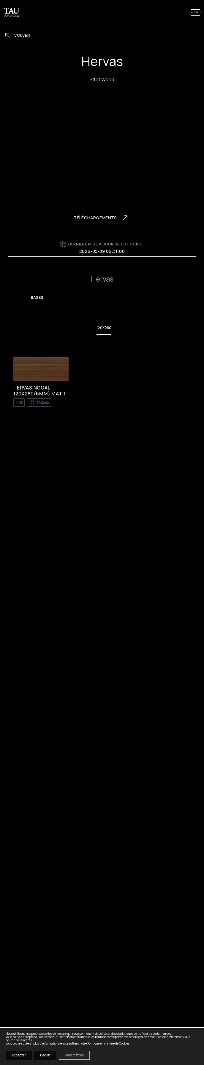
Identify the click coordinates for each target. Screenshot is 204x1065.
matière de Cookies (116, 1043)
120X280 (104, 327)
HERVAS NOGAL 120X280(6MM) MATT (39, 391)
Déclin (45, 1055)
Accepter (19, 1055)
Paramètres (74, 1055)
